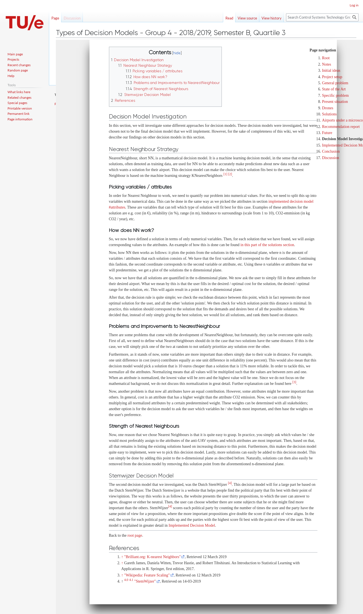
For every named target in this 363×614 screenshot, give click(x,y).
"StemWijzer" (145, 581)
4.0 (126, 580)
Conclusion (331, 151)
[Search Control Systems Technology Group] (322, 17)
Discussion (330, 158)
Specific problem (335, 95)
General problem (335, 83)
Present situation (335, 102)
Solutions (329, 114)
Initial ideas (331, 70)
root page (135, 535)
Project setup (332, 77)
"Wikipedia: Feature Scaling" (147, 575)
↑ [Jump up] (122, 557)
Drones (327, 108)
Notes (326, 64)
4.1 (131, 580)
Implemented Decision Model (191, 525)
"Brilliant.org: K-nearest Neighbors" (152, 557)
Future (327, 133)
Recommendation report (341, 127)
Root (326, 58)
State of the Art (334, 89)
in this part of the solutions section (267, 245)
